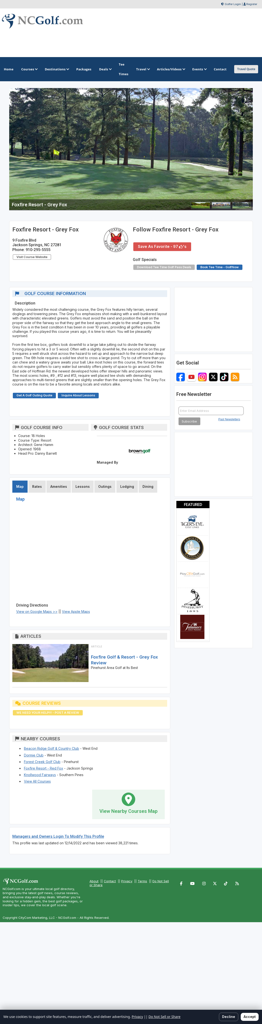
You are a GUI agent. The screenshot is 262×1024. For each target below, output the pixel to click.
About (94, 881)
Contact (110, 881)
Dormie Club (34, 755)
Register (251, 4)
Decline (228, 1017)
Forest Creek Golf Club (42, 762)
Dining (147, 486)
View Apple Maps (76, 611)
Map (20, 486)
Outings (105, 486)
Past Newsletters (229, 419)
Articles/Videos (171, 69)
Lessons (82, 486)
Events (199, 69)
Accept (250, 1017)
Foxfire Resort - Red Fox (43, 768)
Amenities (58, 486)
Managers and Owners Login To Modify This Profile (58, 836)
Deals (105, 69)
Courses (29, 69)
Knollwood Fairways (40, 775)
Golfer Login (233, 4)
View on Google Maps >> (37, 611)
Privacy (126, 881)
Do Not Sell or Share (164, 1016)
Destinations (56, 69)
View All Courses (37, 781)
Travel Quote (246, 69)
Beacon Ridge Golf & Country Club (51, 748)
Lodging (127, 486)
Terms (142, 881)
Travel (142, 69)
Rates (37, 486)
